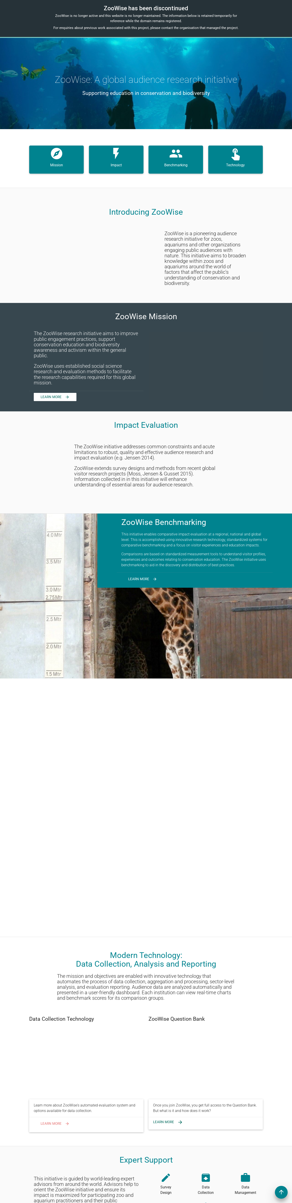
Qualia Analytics (221, 1196)
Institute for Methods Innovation (113, 1196)
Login (133, 1125)
